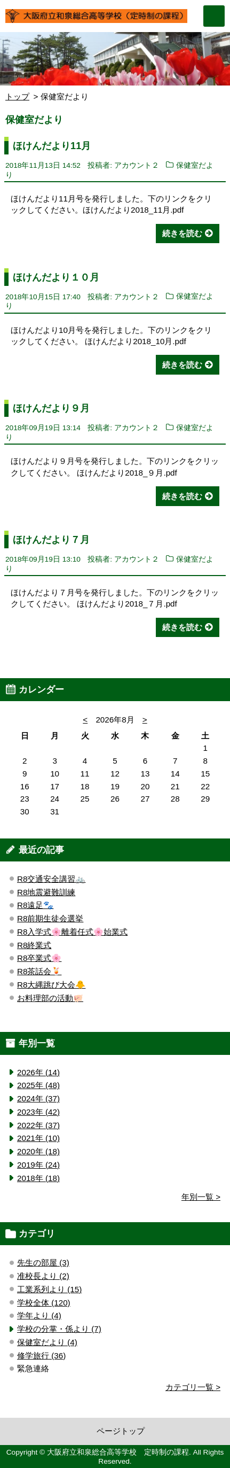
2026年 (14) (38, 1072)
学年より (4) (39, 1315)
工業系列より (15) (49, 1289)
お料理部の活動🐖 (50, 998)
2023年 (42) (38, 1111)
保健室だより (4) (47, 1342)
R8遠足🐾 (35, 905)
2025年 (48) (38, 1085)
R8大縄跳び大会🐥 (51, 984)
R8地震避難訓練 (46, 892)
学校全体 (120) (43, 1302)
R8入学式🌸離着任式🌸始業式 (72, 931)
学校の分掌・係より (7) (59, 1328)
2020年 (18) (38, 1151)
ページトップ (121, 1430)
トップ (17, 96)
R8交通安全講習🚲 (51, 878)
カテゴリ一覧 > (192, 1387)
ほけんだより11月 (52, 145)
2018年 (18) (38, 1178)
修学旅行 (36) (41, 1355)
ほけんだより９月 (51, 408)
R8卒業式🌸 (39, 957)
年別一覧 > (200, 1196)
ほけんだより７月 (51, 539)
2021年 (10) (38, 1138)
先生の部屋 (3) (43, 1262)
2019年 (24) (38, 1164)
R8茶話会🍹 (39, 971)
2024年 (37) (38, 1098)
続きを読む (182, 233)
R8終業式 (34, 945)
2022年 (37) (38, 1125)
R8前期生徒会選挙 (50, 918)
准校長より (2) (43, 1275)
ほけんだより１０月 (56, 277)
